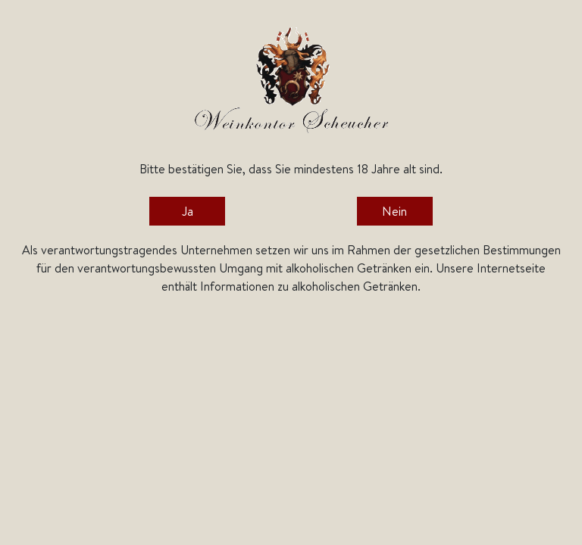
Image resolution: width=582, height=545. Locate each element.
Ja (187, 211)
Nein (394, 211)
